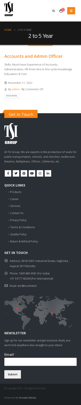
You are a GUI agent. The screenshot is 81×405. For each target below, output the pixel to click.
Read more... (12, 95)
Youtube (32, 173)
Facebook (8, 173)
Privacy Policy (18, 220)
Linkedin (48, 173)
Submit (12, 374)
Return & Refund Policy (24, 241)
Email (10, 354)
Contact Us (17, 213)
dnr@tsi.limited (26, 285)
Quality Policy (18, 234)
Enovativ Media (27, 397)
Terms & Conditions (22, 227)
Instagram (40, 173)
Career (14, 199)
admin (16, 89)
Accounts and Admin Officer (33, 56)
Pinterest (24, 173)
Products (15, 192)
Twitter (16, 173)
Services (15, 206)
